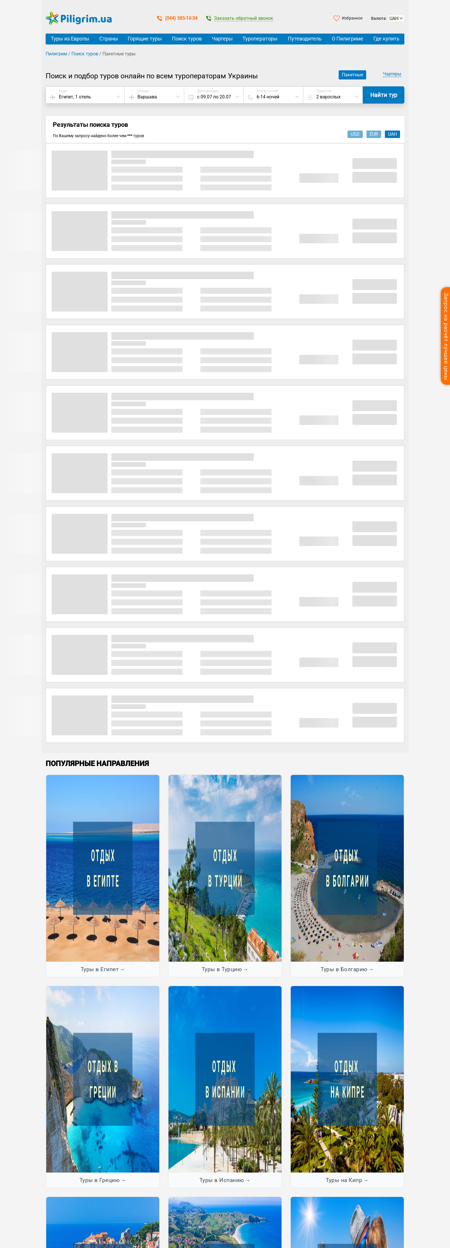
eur (374, 134)
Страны (108, 39)
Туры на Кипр (344, 1180)
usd (355, 134)
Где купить (386, 39)
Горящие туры (145, 39)
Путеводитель (305, 39)
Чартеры (222, 39)
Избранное (352, 18)
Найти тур (383, 95)
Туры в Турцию (222, 969)
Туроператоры (260, 39)
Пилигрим (56, 54)
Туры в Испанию (221, 1180)
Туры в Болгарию (344, 969)
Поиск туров (187, 39)
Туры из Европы (70, 39)
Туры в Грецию (99, 1180)
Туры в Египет (100, 969)
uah (392, 134)
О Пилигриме (347, 39)
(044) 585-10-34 (177, 18)
